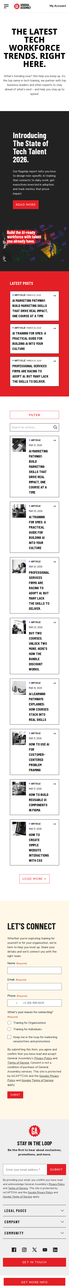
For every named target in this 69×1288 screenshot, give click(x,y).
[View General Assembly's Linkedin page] (55, 1250)
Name (17, 963)
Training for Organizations (29, 1023)
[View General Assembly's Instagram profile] (24, 1250)
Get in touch (34, 1262)
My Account (58, 6)
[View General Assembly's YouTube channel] (45, 1250)
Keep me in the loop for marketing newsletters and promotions (35, 1039)
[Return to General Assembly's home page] (34, 1131)
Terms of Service (18, 1063)
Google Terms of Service (37, 1080)
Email (16, 980)
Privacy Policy (43, 1058)
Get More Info (34, 1282)
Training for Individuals (27, 1029)
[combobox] (15, 1003)
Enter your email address (23, 1170)
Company (34, 1222)
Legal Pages (34, 1210)
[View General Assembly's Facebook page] (14, 1250)
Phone (17, 996)
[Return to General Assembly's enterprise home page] (22, 6)
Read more (26, 205)
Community (34, 1233)
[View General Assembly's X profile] (34, 1250)
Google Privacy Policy (40, 1192)
